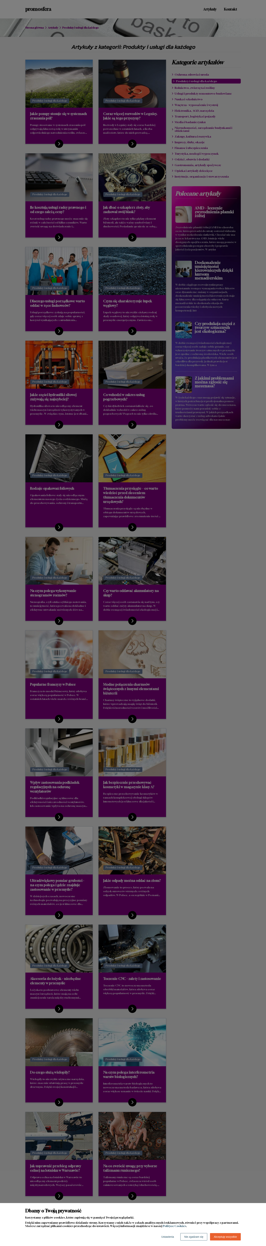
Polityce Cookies (174, 1226)
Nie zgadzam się (193, 1236)
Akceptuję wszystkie (225, 1236)
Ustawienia (167, 1236)
